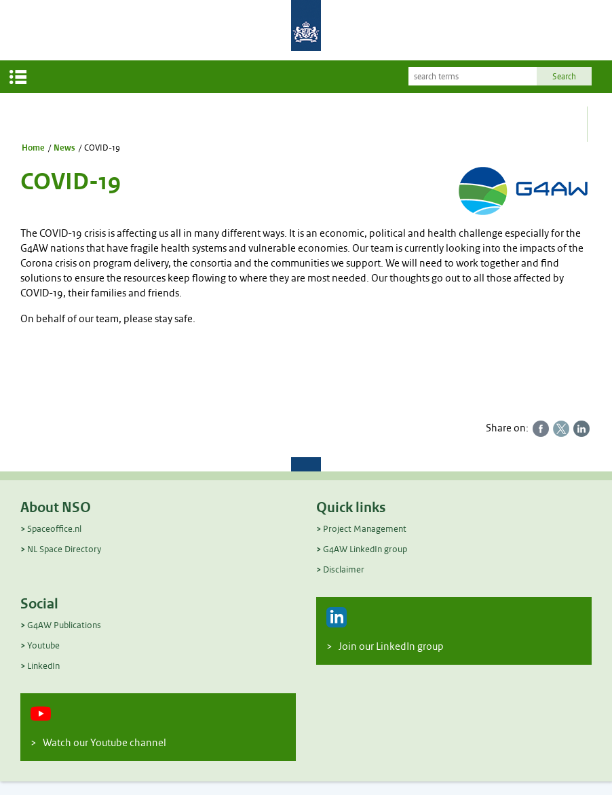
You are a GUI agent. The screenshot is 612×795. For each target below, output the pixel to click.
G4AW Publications (64, 625)
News (64, 147)
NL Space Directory (64, 549)
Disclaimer (343, 569)
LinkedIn (43, 666)
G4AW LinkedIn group (365, 549)
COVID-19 (102, 147)
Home (33, 147)
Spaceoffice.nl (54, 529)
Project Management (364, 529)
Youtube (43, 645)
